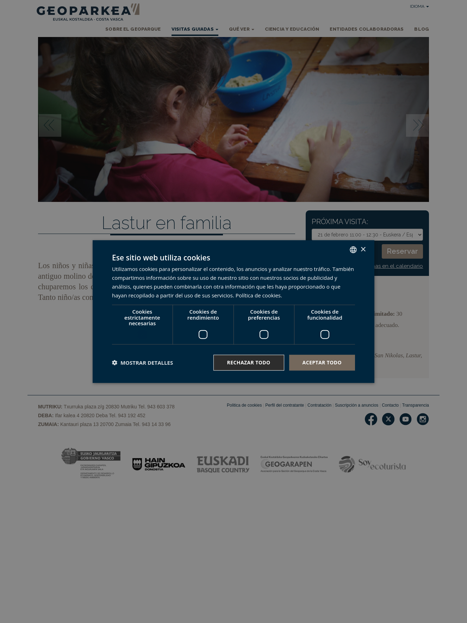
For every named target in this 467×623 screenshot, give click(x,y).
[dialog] (233, 311)
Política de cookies (258, 294)
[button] (142, 362)
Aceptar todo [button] (322, 362)
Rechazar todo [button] (248, 362)
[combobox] (353, 249)
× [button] (363, 249)
